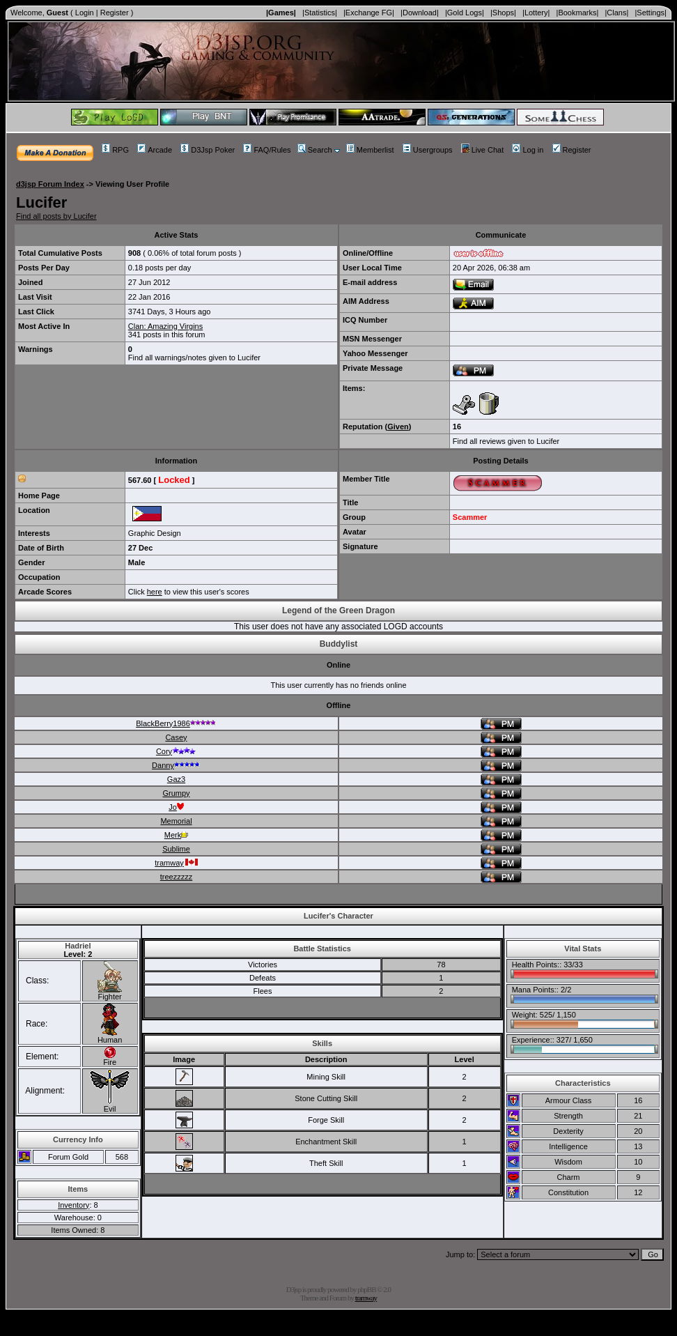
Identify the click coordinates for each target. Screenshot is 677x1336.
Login (84, 12)
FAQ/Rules (266, 150)
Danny (176, 765)
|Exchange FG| (368, 12)
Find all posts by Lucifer (56, 216)
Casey (176, 737)
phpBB (366, 1289)
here (154, 592)
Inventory (73, 1205)
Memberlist (370, 150)
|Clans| (616, 12)
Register (114, 12)
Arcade (154, 150)
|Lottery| (536, 12)
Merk (176, 835)
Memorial (176, 821)
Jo (176, 807)
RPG (115, 150)
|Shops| (503, 12)
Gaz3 (176, 779)
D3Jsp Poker (207, 150)
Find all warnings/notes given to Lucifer (194, 357)
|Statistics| (319, 12)
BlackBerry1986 (176, 723)
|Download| (419, 12)
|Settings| (650, 12)
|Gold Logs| (464, 12)
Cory (176, 751)
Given (398, 426)
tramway (176, 863)
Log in (527, 150)
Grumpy (175, 793)
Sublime (176, 849)
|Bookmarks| (578, 12)
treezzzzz (176, 877)
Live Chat (482, 150)
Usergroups (428, 150)
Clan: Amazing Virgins (165, 326)
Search (314, 150)
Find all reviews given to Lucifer (506, 441)
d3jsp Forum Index (50, 184)
